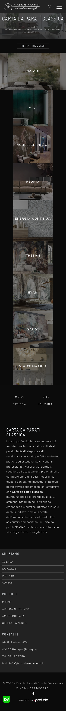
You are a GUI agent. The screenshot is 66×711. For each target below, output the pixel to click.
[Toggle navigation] (59, 6)
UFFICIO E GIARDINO (14, 623)
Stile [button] (46, 397)
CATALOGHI (9, 569)
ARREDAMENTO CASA (16, 609)
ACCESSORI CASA (13, 616)
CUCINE (6, 602)
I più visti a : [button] (46, 404)
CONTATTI (8, 582)
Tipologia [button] (19, 404)
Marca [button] (19, 397)
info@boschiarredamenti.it (26, 663)
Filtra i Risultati (33, 45)
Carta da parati (33, 29)
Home (32, 27)
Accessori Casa (13, 29)
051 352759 (16, 656)
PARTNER (8, 575)
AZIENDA (7, 562)
